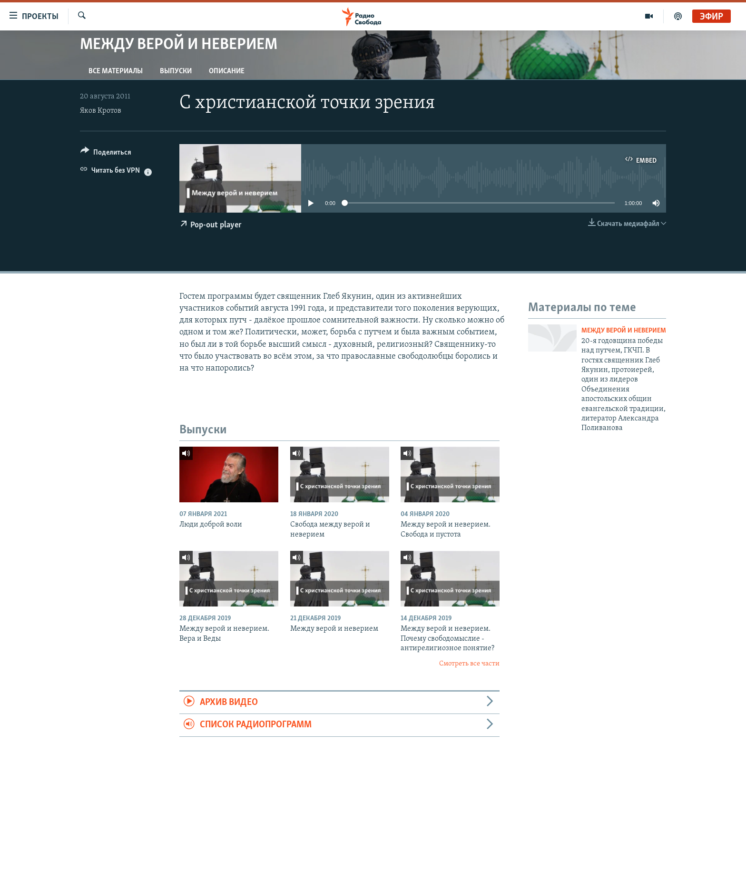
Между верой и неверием (623, 330)
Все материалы (115, 71)
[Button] (105, 154)
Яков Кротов (100, 111)
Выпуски (176, 71)
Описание (227, 71)
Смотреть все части (469, 663)
